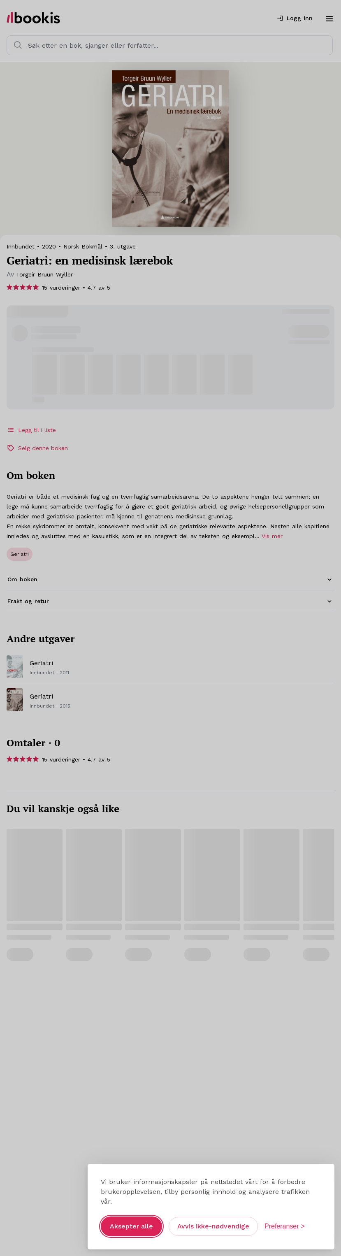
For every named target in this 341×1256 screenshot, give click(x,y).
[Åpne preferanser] (284, 1220)
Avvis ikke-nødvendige (213, 1220)
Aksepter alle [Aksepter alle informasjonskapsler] (131, 1220)
